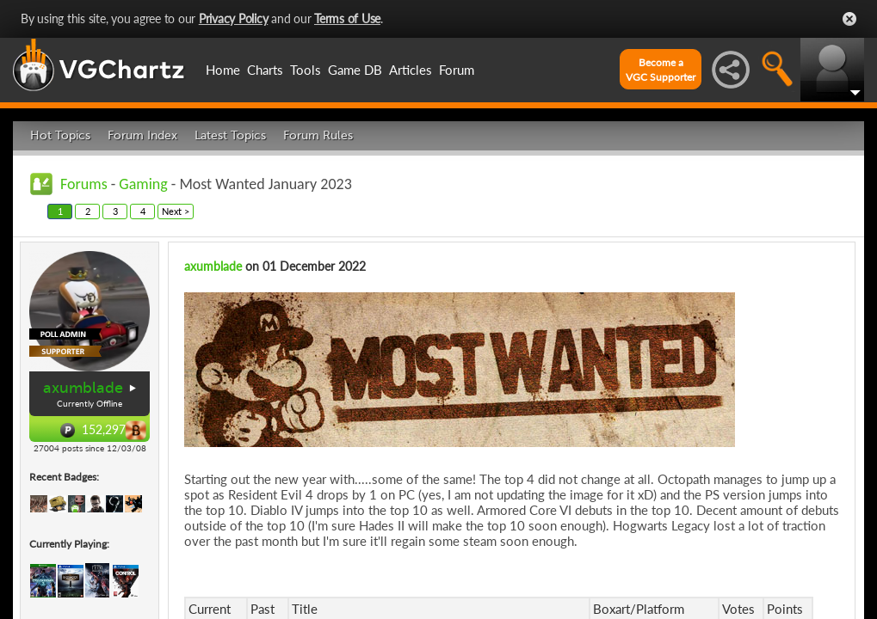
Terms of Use (347, 18)
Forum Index (142, 135)
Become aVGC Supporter (660, 69)
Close (849, 19)
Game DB (355, 69)
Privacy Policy (234, 18)
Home (223, 69)
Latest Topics (230, 135)
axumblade (83, 387)
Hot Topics (60, 135)
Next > (175, 211)
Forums (84, 184)
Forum (456, 69)
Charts (265, 69)
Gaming (143, 184)
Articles (410, 69)
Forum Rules (318, 135)
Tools (305, 69)
